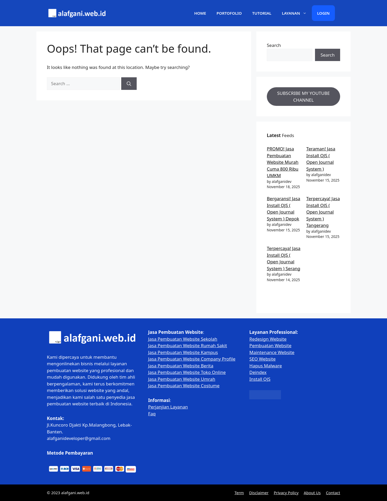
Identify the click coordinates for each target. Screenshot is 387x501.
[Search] (129, 83)
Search (274, 45)
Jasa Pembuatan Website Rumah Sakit (187, 345)
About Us (312, 492)
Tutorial (261, 13)
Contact (333, 492)
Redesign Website (267, 339)
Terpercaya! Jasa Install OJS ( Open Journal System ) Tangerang (323, 211)
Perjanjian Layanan (168, 407)
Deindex (258, 372)
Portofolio (229, 13)
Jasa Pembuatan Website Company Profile (191, 359)
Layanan (297, 13)
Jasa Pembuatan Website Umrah (181, 379)
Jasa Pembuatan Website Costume (184, 386)
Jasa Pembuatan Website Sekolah (182, 339)
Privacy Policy (286, 492)
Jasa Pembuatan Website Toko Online (187, 372)
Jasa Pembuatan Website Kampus (183, 352)
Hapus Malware (265, 366)
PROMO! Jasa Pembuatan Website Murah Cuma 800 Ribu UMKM (282, 162)
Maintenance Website (271, 352)
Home (200, 13)
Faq (152, 414)
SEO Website (262, 359)
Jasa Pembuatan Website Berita (180, 366)
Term (239, 492)
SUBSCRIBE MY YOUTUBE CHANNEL (303, 96)
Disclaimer (258, 492)
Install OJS (259, 379)
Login (323, 13)
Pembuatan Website (270, 345)
